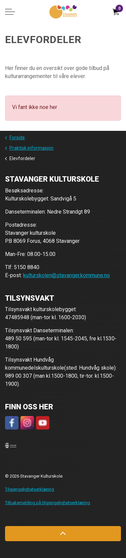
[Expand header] (10, 12)
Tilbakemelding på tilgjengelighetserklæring (47, 502)
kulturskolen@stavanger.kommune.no (66, 275)
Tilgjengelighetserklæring (29, 489)
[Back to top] (63, 533)
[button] (10, 445)
